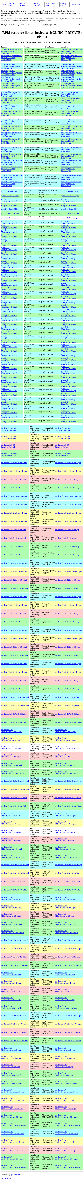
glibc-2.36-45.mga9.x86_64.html (9, 315)
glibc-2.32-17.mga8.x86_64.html (9, 394)
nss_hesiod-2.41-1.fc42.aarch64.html (14, 664)
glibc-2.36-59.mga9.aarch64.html (9, 222)
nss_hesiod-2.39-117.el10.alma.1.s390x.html (11, 756)
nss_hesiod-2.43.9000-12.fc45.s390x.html (9, 446)
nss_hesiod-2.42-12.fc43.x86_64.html (14, 588)
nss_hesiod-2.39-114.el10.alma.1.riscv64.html (11, 831)
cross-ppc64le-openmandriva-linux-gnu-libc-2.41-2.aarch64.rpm (71, 135)
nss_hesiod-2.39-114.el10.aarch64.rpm (68, 781)
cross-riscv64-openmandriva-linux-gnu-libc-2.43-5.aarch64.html (11, 150)
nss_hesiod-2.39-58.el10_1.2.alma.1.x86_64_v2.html (14, 1166)
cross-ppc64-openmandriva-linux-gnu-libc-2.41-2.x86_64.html (11, 113)
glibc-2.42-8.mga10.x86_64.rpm (68, 205)
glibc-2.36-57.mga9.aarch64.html (9, 231)
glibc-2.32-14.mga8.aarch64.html (9, 416)
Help (79, 5)
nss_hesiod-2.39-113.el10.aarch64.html (15, 865)
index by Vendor (37, 5)
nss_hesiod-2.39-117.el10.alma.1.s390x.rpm (64, 756)
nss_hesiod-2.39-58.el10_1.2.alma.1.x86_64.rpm (66, 1158)
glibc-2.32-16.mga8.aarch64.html (9, 398)
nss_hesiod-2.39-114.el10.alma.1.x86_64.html (11, 848)
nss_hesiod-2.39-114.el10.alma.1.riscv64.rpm (65, 831)
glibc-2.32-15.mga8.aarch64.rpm (68, 407)
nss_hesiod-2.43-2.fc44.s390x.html (13, 530)
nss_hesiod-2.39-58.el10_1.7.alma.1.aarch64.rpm (66, 1091)
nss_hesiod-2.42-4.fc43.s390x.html (13, 613)
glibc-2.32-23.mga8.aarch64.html (9, 354)
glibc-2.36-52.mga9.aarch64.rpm (68, 275)
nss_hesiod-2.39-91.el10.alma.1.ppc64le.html (11, 1057)
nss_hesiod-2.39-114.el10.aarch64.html (15, 781)
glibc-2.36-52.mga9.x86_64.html (9, 279)
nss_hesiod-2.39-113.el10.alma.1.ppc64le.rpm (65, 907)
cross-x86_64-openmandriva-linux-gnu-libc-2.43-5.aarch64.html (11, 177)
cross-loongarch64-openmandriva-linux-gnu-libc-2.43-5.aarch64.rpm (71, 66)
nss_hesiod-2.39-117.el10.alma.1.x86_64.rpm (65, 764)
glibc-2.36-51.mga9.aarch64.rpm (68, 284)
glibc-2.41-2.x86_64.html (10, 213)
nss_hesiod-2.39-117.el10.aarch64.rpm (68, 697)
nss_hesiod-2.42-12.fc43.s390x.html (14, 580)
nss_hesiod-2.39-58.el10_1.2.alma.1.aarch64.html (12, 1133)
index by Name (63, 5)
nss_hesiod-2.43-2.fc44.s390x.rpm (67, 530)
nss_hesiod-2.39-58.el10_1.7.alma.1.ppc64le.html (12, 1099)
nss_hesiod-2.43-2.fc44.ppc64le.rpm (68, 513)
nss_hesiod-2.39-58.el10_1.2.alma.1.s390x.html (12, 1149)
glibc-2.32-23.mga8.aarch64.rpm (68, 354)
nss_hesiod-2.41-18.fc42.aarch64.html (14, 630)
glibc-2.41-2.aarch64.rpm (70, 209)
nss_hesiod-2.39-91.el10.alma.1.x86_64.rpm (64, 1074)
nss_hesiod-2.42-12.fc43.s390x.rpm (67, 580)
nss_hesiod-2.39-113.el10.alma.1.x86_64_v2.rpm (66, 932)
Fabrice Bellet (6, 1178)
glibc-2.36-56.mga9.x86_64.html (9, 244)
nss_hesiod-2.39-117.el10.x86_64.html (14, 722)
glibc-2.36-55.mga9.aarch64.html (9, 249)
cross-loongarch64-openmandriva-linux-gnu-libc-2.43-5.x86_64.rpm (71, 73)
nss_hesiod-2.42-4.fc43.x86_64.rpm (67, 622)
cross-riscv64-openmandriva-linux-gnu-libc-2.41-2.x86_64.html (11, 169)
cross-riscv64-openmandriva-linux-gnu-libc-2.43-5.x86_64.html (11, 156)
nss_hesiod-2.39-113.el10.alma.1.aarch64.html (11, 898)
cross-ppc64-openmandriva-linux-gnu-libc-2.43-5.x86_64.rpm (71, 100)
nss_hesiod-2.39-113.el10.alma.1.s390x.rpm (64, 915)
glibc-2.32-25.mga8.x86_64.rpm (68, 350)
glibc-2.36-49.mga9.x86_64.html (9, 306)
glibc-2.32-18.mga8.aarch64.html (9, 381)
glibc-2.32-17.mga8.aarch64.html (9, 390)
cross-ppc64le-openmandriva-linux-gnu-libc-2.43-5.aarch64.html (11, 122)
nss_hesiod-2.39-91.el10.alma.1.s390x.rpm (64, 1066)
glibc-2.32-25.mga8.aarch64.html (9, 346)
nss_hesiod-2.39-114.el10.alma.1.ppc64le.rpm (65, 823)
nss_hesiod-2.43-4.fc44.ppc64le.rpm (68, 471)
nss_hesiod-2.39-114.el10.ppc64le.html (15, 789)
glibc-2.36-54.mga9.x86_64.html (9, 262)
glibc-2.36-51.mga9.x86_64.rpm (68, 288)
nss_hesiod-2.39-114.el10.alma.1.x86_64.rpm (65, 848)
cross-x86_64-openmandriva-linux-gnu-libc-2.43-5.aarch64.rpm (71, 177)
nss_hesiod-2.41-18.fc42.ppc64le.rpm (68, 639)
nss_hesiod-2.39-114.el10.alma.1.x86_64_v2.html (12, 856)
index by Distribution (23, 5)
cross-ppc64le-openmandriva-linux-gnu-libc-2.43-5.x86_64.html (11, 128)
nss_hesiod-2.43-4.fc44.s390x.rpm (67, 479)
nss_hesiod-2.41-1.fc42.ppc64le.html (14, 672)
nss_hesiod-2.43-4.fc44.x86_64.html (14, 488)
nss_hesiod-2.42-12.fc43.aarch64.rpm (68, 563)
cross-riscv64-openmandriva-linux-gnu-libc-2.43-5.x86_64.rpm (71, 156)
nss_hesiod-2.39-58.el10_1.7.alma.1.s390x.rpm (66, 1108)
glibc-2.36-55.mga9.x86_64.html (9, 253)
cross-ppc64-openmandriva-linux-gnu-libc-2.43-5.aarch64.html (11, 94)
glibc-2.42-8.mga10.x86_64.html (9, 205)
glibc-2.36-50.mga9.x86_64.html (9, 297)
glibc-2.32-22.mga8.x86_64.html (9, 368)
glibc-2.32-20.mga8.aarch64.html (9, 372)
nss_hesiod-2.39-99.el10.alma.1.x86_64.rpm (64, 999)
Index (5, 5)
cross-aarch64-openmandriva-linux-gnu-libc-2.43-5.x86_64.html (11, 51)
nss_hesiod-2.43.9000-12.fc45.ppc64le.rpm (63, 438)
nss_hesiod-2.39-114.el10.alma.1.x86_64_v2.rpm (66, 856)
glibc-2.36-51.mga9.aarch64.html (9, 284)
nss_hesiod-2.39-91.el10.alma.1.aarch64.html (11, 1049)
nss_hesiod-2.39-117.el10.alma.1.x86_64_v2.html (12, 773)
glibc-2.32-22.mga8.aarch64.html (9, 363)
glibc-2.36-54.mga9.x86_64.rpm (68, 262)
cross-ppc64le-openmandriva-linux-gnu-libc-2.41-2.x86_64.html (11, 141)
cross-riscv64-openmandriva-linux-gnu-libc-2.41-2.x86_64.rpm (71, 169)
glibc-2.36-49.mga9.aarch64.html (9, 302)
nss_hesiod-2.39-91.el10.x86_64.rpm (68, 1041)
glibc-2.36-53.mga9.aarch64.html (9, 266)
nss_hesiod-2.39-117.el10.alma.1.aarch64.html (11, 731)
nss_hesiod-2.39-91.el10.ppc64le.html (14, 1024)
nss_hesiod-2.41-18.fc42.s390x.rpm (67, 647)
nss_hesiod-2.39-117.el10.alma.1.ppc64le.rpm (65, 739)
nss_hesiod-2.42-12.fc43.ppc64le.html (14, 572)
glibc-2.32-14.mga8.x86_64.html (9, 421)
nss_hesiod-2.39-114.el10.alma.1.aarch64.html (11, 814)
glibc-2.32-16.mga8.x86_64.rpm (68, 403)
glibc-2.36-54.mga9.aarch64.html (9, 257)
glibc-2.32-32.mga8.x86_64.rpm (68, 324)
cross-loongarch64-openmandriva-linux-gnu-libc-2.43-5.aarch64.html (11, 66)
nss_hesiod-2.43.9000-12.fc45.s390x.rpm (63, 446)
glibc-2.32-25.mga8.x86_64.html (9, 350)
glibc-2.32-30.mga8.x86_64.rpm (68, 332)
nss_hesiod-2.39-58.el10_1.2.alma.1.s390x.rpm (66, 1149)
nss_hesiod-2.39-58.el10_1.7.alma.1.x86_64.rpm (66, 1116)
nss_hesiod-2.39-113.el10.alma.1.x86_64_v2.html (12, 932)
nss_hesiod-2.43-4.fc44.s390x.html (13, 479)
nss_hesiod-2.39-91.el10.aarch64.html (14, 1015)
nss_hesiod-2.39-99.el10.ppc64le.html (14, 948)
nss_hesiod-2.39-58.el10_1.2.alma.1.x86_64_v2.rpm (67, 1166)
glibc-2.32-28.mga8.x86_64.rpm (68, 341)
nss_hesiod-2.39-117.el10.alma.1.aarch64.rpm (65, 731)
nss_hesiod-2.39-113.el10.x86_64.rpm (68, 890)
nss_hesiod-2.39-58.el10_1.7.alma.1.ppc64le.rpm (66, 1099)
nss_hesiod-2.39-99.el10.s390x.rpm (67, 957)
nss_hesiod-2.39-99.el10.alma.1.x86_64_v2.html (12, 1007)
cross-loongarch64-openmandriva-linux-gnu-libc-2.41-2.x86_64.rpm (71, 85)
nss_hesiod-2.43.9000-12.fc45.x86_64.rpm (63, 454)
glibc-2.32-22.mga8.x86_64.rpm (68, 368)
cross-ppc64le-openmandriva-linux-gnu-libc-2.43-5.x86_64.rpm (71, 128)
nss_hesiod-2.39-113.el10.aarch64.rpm (68, 865)
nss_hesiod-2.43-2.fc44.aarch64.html (14, 496)
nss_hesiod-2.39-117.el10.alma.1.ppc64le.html (11, 739)
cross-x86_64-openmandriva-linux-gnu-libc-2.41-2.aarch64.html (11, 184)
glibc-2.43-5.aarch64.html (10, 191)
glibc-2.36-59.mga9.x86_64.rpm (68, 227)
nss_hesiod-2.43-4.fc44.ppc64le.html (14, 471)
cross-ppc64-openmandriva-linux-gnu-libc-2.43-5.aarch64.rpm (71, 94)
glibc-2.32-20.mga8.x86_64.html (9, 376)
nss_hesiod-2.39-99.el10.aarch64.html (14, 940)
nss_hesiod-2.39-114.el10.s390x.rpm (68, 798)
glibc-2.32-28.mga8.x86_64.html (9, 341)
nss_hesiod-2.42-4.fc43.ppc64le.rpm (68, 605)
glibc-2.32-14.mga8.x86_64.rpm (68, 421)
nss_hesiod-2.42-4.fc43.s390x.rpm (67, 613)
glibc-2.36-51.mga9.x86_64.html (9, 288)
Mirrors (73, 5)
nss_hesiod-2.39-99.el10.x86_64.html (14, 965)
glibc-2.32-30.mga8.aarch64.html (9, 328)
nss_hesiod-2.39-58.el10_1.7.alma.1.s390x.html (12, 1108)
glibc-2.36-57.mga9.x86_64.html (9, 235)
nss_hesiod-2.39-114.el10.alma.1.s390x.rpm (64, 840)
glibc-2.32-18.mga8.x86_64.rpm (68, 385)
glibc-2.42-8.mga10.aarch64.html (9, 200)
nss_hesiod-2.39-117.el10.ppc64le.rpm (68, 706)
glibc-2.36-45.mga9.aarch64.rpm (68, 310)
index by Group (11, 5)
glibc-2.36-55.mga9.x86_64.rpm (68, 253)
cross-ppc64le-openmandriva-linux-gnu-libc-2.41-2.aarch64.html (11, 135)
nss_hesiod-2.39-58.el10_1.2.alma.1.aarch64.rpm (66, 1133)
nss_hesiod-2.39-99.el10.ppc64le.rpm (68, 948)
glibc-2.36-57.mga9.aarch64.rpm (68, 231)
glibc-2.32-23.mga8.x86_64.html (9, 359)
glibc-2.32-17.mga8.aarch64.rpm (68, 390)
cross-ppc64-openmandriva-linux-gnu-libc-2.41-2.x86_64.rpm (71, 113)
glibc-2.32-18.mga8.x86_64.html (9, 385)
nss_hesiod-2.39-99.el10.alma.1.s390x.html (10, 990)
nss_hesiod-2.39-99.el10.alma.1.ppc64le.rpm (65, 982)
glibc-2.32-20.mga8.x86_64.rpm (68, 376)
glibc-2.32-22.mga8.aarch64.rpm (68, 363)
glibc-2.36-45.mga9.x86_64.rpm (68, 315)
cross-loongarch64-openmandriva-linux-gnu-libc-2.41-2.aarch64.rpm (71, 79)
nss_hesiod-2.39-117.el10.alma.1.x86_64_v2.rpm (66, 773)
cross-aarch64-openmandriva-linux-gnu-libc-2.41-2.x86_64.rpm (71, 58)
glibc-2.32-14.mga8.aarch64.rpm (68, 416)
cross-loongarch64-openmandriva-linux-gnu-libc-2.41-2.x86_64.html (11, 85)
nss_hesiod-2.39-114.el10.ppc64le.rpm (68, 789)
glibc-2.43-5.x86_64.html (10, 196)
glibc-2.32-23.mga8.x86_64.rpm (68, 359)
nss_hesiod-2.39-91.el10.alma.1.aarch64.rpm (65, 1049)
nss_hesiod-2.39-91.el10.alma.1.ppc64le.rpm (65, 1057)
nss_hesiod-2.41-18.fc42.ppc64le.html (14, 639)
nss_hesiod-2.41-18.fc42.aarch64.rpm (68, 630)
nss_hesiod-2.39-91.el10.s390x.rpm (67, 1032)
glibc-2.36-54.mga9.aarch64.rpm (68, 257)
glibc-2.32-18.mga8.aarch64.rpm (68, 381)
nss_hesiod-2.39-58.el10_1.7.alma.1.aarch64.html (12, 1091)
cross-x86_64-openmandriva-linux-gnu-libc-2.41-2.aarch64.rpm (71, 184)
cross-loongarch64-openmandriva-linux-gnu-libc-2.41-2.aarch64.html (11, 79)
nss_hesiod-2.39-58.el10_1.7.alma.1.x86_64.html (12, 1116)
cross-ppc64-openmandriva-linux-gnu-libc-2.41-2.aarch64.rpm (71, 107)
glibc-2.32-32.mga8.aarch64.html (9, 319)
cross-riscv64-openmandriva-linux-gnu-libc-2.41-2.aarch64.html (11, 162)
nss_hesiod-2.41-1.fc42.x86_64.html (14, 689)
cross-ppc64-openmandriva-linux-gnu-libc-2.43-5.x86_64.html (11, 100)
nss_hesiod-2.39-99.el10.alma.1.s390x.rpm (64, 990)
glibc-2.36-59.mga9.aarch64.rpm (68, 222)
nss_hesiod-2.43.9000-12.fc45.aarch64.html (9, 429)
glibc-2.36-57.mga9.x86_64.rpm (68, 235)
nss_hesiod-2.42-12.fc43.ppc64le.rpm (68, 572)
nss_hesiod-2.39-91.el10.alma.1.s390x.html (10, 1066)
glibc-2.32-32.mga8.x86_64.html (9, 324)
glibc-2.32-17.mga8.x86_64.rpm (68, 394)
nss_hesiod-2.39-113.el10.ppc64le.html (15, 873)
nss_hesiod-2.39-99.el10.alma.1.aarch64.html (11, 974)
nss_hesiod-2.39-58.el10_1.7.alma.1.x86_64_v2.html (14, 1124)
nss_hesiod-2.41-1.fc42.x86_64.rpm (67, 689)
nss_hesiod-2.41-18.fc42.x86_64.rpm (68, 655)
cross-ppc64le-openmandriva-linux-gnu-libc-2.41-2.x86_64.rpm (71, 141)
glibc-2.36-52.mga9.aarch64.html (9, 275)
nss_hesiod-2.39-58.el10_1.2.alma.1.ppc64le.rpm (66, 1141)
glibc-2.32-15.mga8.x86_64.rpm (68, 412)
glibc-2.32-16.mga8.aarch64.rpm (68, 398)
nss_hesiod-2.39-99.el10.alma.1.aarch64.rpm (65, 974)
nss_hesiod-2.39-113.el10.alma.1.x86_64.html (11, 923)
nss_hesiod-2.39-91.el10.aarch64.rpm (68, 1015)
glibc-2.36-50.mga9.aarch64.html (9, 293)
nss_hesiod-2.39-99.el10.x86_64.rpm (68, 965)
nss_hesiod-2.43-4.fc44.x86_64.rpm (67, 488)
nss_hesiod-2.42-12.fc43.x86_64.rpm (68, 588)
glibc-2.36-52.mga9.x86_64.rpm (68, 279)
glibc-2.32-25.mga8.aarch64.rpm (68, 346)
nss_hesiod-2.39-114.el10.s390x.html (14, 798)
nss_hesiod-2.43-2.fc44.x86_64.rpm (67, 546)
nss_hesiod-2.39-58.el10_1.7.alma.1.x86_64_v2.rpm (67, 1124)
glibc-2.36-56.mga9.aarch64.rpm (68, 240)
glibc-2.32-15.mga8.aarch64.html (9, 407)
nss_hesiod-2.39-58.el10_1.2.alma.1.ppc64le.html (12, 1141)
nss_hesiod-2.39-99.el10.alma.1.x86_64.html (11, 999)
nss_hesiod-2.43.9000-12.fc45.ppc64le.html (9, 438)
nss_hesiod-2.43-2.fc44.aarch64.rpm (68, 496)
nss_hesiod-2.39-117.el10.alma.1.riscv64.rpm (65, 747)
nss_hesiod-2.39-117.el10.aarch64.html (15, 697)
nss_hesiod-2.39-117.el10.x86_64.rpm (68, 722)
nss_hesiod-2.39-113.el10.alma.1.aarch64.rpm (65, 898)
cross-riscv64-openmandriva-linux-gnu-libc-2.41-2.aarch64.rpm (71, 162)
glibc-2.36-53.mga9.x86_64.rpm (68, 271)
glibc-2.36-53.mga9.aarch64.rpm (68, 266)
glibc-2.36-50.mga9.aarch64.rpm (68, 293)
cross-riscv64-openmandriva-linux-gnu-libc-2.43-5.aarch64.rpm (71, 150)
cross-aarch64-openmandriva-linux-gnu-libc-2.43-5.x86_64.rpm (71, 51)
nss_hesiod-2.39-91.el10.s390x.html (14, 1032)
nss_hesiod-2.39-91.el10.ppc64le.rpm (68, 1024)
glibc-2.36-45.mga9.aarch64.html (9, 310)
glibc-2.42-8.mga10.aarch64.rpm (68, 200)
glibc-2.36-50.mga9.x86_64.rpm (68, 297)
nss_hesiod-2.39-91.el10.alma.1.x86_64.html (11, 1074)
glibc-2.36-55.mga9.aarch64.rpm (68, 249)
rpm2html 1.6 (15, 1174)
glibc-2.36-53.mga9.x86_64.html (9, 271)
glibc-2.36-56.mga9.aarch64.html (9, 240)
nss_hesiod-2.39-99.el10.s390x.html (14, 957)
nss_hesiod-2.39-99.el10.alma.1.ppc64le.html (11, 982)
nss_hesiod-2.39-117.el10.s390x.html (14, 714)
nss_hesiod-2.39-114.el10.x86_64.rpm (68, 806)
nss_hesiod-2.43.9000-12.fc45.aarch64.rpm (63, 429)
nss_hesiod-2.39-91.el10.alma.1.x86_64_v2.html (12, 1082)
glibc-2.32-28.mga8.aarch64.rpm (68, 337)
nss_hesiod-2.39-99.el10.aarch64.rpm (68, 940)
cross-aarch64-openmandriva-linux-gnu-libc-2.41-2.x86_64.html (11, 58)
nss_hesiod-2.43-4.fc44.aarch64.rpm (68, 463)
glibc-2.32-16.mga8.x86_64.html (9, 403)
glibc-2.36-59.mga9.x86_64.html (9, 227)
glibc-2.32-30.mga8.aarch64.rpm (68, 328)
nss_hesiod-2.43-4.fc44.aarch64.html (14, 463)
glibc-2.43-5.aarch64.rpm (70, 191)
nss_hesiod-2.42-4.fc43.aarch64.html (14, 597)
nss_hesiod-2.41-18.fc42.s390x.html (14, 647)
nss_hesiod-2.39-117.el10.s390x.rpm (68, 714)
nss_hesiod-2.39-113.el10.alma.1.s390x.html (11, 915)
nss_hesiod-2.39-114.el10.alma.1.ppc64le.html (11, 823)
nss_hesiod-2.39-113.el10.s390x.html (14, 881)
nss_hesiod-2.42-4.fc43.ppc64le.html (14, 605)
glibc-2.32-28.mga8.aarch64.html (9, 337)
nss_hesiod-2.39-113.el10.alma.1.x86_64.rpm (65, 923)
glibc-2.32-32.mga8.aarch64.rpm (68, 319)
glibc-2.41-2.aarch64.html (10, 209)
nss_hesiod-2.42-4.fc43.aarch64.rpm (68, 597)
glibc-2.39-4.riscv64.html (10, 218)
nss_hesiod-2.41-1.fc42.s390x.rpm (67, 680)
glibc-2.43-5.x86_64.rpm (70, 196)
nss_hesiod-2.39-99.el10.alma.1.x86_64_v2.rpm (66, 1007)
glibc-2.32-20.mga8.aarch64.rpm (68, 372)
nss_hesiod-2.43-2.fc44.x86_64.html (14, 546)
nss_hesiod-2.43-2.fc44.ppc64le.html (14, 513)
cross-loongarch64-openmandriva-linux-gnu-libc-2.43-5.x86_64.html (11, 73)
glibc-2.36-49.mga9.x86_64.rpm (68, 306)
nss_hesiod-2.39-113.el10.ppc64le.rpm (68, 873)
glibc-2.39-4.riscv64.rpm (70, 218)
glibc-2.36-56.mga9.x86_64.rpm (68, 244)
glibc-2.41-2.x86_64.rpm (70, 213)
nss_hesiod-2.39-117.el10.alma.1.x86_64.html (11, 764)
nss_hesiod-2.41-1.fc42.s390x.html (13, 680)
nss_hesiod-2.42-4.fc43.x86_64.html (14, 622)
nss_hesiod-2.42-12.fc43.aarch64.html (14, 563)
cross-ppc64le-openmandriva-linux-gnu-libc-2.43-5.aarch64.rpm (71, 122)
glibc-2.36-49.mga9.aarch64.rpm (68, 302)
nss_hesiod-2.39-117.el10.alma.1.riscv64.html (11, 747)
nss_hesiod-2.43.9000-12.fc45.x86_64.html (9, 454)
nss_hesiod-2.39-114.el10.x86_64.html (14, 806)
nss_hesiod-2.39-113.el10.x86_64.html (14, 890)
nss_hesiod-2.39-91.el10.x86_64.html (14, 1041)
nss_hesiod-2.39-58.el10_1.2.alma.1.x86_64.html (12, 1158)
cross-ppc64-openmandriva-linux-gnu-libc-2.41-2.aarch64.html (11, 107)
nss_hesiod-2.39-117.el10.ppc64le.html (15, 706)
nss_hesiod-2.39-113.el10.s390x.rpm (68, 881)
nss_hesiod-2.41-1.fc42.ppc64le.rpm (68, 672)
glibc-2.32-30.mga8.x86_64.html (9, 332)
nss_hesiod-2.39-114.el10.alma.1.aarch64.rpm (65, 814)
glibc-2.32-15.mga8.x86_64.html (9, 412)
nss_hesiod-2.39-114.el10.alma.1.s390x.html (11, 840)
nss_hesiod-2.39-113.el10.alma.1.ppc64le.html (11, 907)
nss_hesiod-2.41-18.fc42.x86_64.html (14, 655)
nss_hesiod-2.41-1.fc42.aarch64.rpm (68, 664)
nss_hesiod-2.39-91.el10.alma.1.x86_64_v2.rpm (66, 1082)
